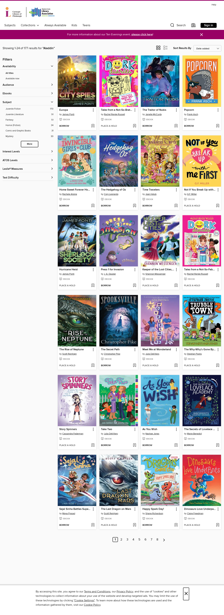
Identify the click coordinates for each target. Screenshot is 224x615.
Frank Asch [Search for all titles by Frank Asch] (192, 114)
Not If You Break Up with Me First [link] (200, 189)
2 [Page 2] (121, 540)
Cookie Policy (92, 605)
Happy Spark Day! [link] (153, 509)
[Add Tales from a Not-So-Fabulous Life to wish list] (217, 285)
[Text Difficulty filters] (28, 178)
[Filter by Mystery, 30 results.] (29, 136)
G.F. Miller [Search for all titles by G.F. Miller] (192, 194)
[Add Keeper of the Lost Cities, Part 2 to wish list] (176, 285)
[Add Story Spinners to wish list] (93, 445)
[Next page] (164, 539)
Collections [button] (30, 25)
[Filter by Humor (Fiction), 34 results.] (29, 125)
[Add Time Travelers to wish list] (176, 206)
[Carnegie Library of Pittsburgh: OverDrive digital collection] (30, 12)
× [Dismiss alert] (201, 35)
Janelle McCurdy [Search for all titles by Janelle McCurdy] (153, 114)
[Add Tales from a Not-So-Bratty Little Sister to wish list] (134, 126)
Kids (74, 25)
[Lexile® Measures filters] (28, 169)
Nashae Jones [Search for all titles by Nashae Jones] (152, 433)
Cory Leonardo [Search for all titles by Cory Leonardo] (111, 194)
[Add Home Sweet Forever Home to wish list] (93, 206)
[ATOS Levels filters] (28, 160)
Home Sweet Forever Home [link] (75, 189)
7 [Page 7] (151, 540)
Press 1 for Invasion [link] (112, 269)
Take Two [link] (106, 429)
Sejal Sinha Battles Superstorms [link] (75, 509)
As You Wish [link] (149, 429)
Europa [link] (63, 110)
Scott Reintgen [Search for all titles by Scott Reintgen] (69, 354)
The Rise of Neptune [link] (71, 349)
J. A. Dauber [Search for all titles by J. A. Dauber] (110, 274)
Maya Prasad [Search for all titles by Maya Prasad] (68, 513)
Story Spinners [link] (68, 429)
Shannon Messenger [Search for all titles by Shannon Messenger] (155, 274)
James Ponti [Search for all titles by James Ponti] (68, 114)
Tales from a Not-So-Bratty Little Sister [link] (117, 110)
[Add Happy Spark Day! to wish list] (176, 525)
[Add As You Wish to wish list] (176, 445)
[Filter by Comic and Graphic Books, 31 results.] (29, 131)
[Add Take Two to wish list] (134, 445)
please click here (142, 34)
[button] (177, 26)
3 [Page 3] (127, 540)
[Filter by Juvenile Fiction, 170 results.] (29, 109)
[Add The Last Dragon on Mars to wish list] (134, 525)
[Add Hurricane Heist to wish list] (93, 285)
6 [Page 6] (145, 540)
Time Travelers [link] (151, 189)
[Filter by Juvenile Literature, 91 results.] (29, 114)
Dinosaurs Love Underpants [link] (200, 509)
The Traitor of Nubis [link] (154, 110)
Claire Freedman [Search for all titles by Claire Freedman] (195, 513)
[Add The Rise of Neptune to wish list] (93, 365)
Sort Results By (182, 48)
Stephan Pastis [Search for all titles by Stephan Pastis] (194, 354)
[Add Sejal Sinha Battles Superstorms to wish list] (93, 525)
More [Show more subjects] (29, 144)
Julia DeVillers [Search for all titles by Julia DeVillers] (152, 354)
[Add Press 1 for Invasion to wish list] (134, 285)
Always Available (55, 25)
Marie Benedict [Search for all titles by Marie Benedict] (194, 433)
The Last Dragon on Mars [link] (116, 509)
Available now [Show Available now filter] (12, 78)
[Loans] (193, 26)
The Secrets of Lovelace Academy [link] (200, 429)
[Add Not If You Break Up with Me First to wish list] (217, 206)
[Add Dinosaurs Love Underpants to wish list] (217, 525)
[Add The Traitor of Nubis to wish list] (176, 126)
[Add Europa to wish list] (93, 126)
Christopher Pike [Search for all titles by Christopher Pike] (112, 354)
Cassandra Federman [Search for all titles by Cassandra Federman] (72, 433)
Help (214, 4)
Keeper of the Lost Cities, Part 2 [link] (158, 269)
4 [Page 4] (133, 540)
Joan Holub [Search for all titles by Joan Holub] (150, 194)
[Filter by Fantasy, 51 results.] (29, 120)
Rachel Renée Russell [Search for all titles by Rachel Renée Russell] (114, 114)
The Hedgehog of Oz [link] (113, 189)
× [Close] (186, 593)
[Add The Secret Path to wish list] (134, 365)
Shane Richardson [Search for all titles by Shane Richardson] (154, 513)
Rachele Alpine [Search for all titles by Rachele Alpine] (69, 194)
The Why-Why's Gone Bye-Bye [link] (200, 349)
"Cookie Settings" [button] (84, 600)
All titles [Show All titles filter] (9, 73)
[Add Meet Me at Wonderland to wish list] (176, 365)
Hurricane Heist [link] (68, 269)
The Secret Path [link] (110, 349)
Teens (86, 25)
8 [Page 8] (157, 540)
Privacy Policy (125, 591)
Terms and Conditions (97, 591)
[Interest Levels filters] (28, 152)
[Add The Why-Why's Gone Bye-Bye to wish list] (217, 365)
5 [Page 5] (139, 540)
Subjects (10, 25)
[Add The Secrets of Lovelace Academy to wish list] (217, 445)
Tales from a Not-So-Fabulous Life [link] (200, 269)
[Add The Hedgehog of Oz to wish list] (134, 206)
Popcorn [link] (189, 110)
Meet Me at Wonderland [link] (156, 349)
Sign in (208, 25)
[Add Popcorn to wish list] (217, 126)
